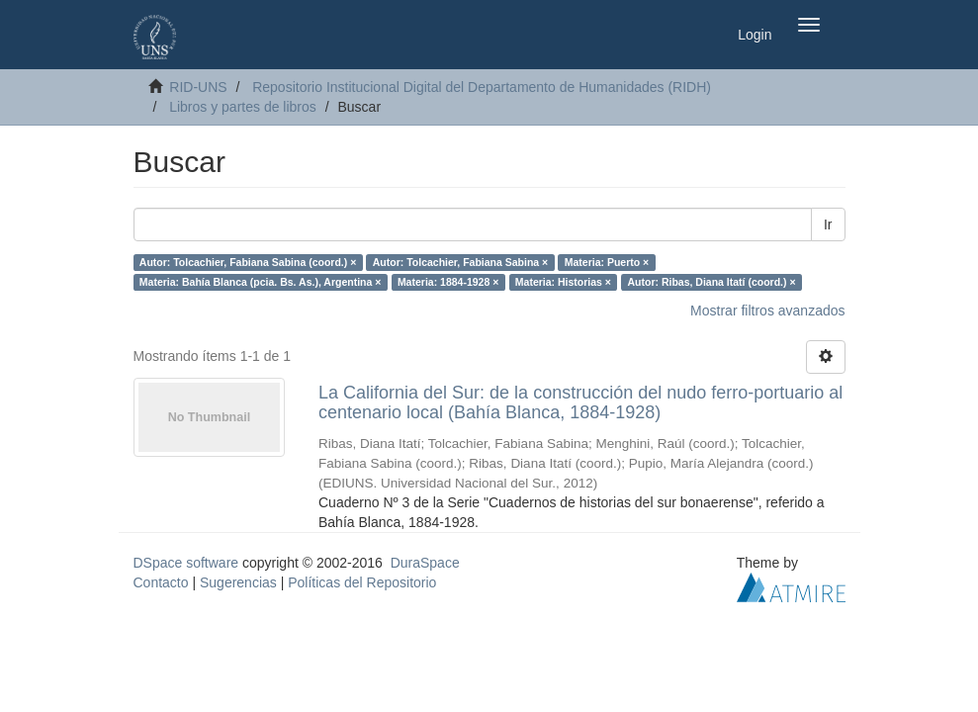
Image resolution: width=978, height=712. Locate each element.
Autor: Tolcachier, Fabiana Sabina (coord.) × (247, 262)
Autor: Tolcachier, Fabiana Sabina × (460, 262)
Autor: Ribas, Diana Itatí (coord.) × (711, 282)
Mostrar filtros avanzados (767, 310)
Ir (828, 224)
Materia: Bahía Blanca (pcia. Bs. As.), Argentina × (260, 282)
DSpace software (186, 563)
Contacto (161, 582)
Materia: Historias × (563, 282)
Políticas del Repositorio (362, 582)
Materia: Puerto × (607, 262)
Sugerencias (238, 582)
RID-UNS (197, 87)
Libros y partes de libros (242, 107)
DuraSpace (425, 563)
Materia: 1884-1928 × (448, 282)
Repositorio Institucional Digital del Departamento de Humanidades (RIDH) (481, 87)
